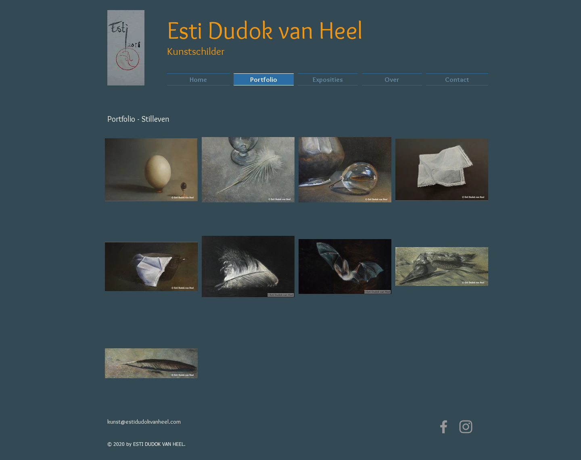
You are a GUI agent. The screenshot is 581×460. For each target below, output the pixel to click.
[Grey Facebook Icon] (443, 426)
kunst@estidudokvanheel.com (144, 421)
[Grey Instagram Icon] (465, 426)
